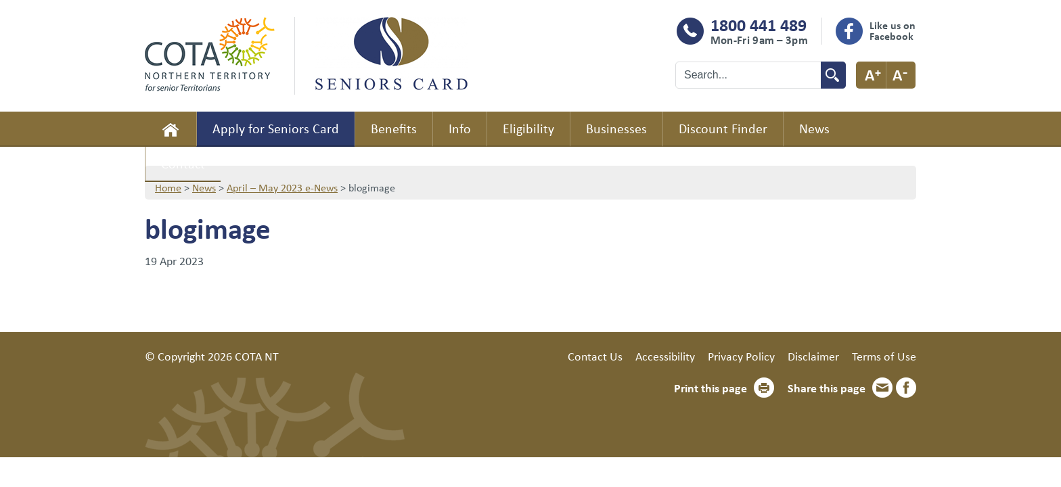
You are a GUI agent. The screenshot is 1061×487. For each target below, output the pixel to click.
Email (882, 387)
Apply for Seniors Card (275, 128)
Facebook (906, 387)
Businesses (616, 128)
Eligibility (528, 128)
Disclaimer (813, 356)
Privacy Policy (741, 356)
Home (170, 129)
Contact (183, 163)
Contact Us (595, 356)
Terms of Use (884, 356)
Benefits (394, 128)
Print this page (710, 387)
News (814, 128)
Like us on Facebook (893, 30)
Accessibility (665, 356)
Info (460, 128)
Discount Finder (723, 128)
